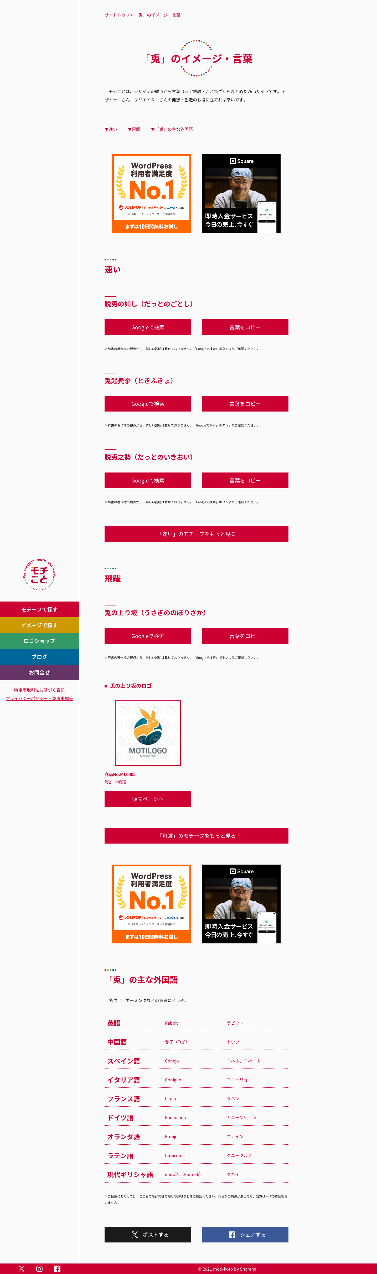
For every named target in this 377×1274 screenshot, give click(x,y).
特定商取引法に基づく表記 (39, 690)
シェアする (245, 1234)
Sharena (248, 1269)
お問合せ (39, 672)
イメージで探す (39, 625)
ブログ (39, 656)
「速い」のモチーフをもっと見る (196, 534)
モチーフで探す (39, 609)
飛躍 (136, 129)
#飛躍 (120, 781)
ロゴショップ (39, 641)
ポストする (148, 1234)
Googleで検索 (147, 327)
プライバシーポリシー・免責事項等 (39, 698)
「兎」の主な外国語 (174, 129)
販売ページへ (148, 799)
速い (113, 129)
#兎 (108, 781)
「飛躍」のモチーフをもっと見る (196, 835)
